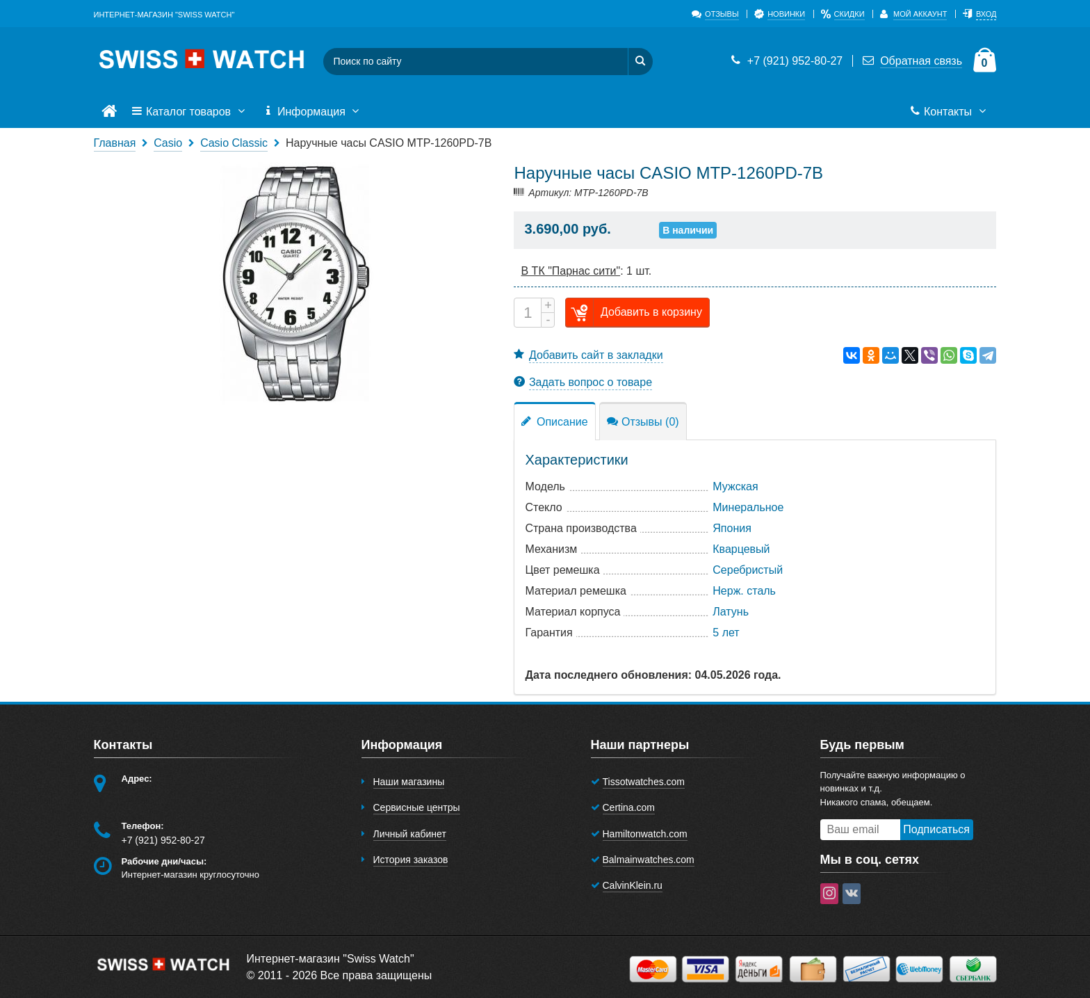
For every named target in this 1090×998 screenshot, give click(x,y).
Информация (313, 112)
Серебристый (748, 570)
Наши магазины (409, 781)
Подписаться (936, 829)
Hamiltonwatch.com (645, 833)
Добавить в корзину (634, 312)
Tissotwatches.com (644, 781)
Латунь (731, 612)
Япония (732, 528)
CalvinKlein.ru (632, 885)
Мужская (735, 486)
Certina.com (629, 807)
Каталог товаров (189, 112)
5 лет (726, 632)
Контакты (949, 112)
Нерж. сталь (744, 591)
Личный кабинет (409, 833)
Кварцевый (741, 549)
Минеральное (748, 507)
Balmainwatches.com (648, 859)
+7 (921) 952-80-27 (786, 61)
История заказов (410, 859)
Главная (115, 143)
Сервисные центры (416, 807)
